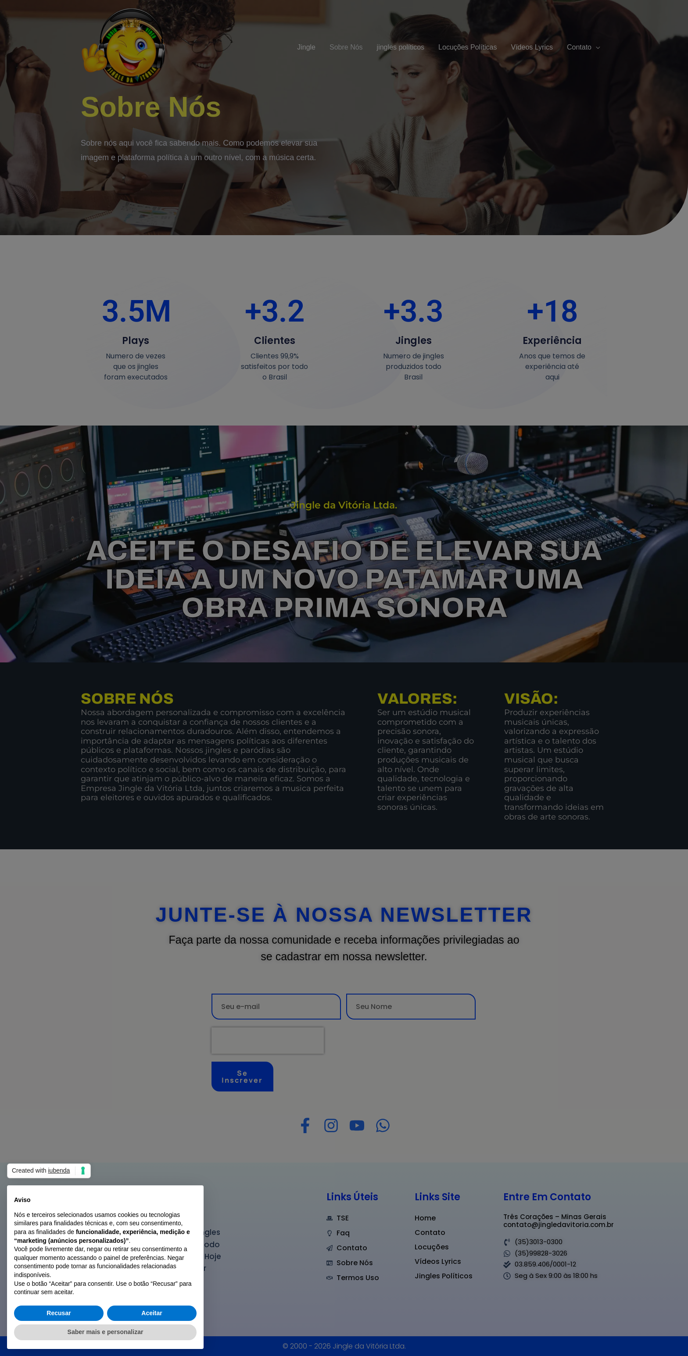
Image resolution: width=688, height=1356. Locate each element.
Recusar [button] (59, 1313)
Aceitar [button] (151, 1313)
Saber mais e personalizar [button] (105, 1331)
